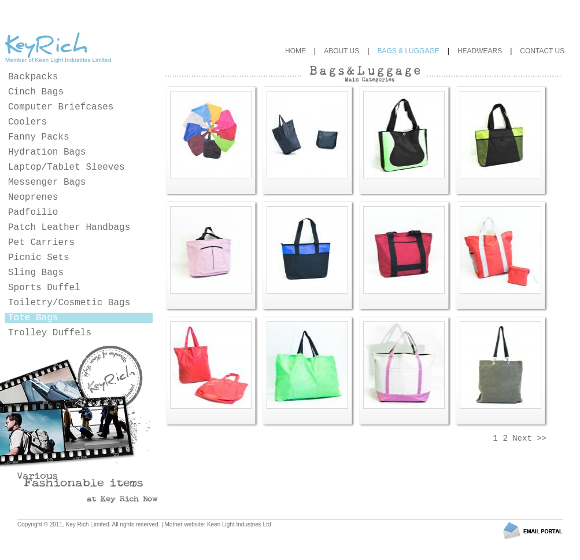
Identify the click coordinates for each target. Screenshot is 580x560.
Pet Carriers (41, 242)
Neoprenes (33, 197)
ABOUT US (341, 51)
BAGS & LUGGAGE (408, 51)
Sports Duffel (44, 288)
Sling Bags (36, 273)
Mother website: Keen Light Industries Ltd (218, 524)
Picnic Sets (38, 257)
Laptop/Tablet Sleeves (66, 167)
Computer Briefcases (60, 107)
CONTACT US (542, 51)
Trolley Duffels (49, 333)
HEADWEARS (479, 51)
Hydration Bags (47, 152)
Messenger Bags (47, 182)
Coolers (27, 122)
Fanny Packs (38, 137)
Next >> (529, 438)
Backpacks (33, 77)
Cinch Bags (36, 92)
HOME (295, 51)
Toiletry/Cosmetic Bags (69, 303)
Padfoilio (33, 212)
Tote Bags (33, 318)
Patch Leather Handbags (69, 227)
